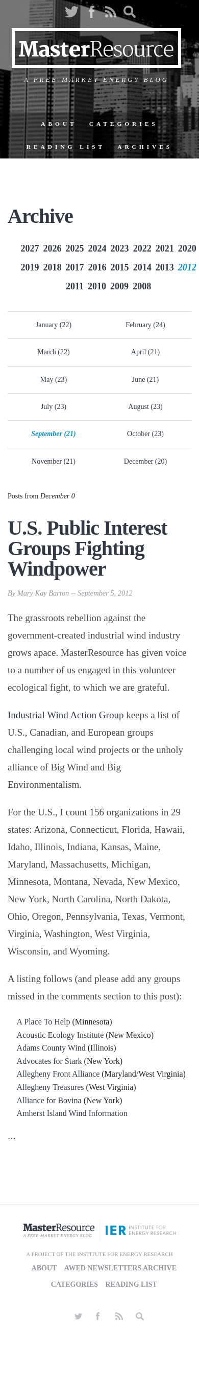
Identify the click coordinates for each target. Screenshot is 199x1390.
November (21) (54, 461)
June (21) (145, 379)
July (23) (53, 407)
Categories (123, 124)
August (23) (145, 407)
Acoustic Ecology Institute (60, 1035)
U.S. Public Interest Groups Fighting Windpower (87, 548)
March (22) (53, 352)
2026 (52, 248)
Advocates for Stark (49, 1061)
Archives (144, 147)
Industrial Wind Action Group (65, 715)
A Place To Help (43, 1021)
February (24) (145, 325)
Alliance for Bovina (49, 1100)
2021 (165, 248)
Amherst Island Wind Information (72, 1113)
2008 (142, 286)
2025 (75, 248)
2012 (187, 267)
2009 (119, 286)
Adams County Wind (51, 1047)
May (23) (53, 379)
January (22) (53, 325)
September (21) (53, 434)
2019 (29, 267)
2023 (120, 248)
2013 (165, 267)
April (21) (145, 352)
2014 (142, 267)
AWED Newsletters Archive (120, 1268)
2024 (97, 248)
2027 (29, 248)
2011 (75, 286)
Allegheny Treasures (50, 1087)
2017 (75, 267)
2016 (97, 267)
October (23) (145, 434)
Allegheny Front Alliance (58, 1073)
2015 (120, 267)
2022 (142, 248)
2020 (187, 248)
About (59, 124)
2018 (52, 267)
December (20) (145, 461)
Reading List (66, 147)
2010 (97, 286)
